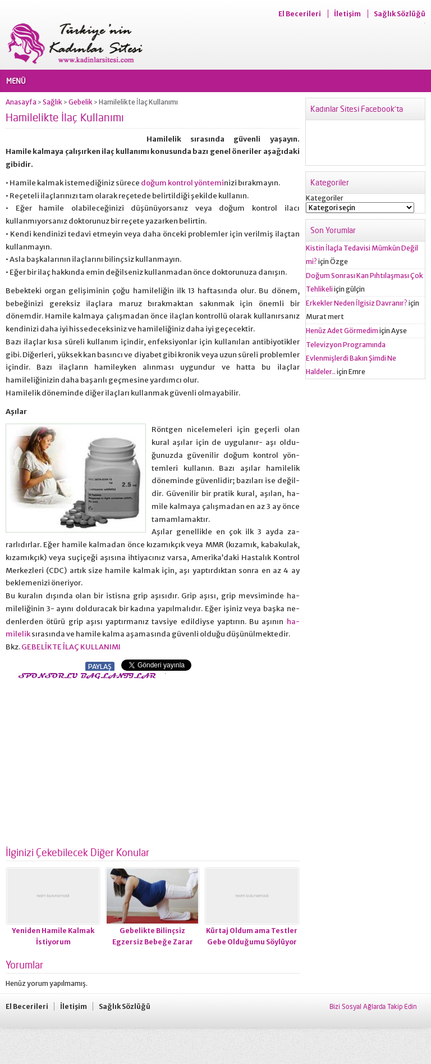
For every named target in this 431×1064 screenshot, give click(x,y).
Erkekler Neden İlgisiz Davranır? (356, 303)
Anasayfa (21, 102)
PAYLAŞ (100, 666)
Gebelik (80, 102)
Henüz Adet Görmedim (342, 330)
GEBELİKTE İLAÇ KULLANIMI (70, 647)
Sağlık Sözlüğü (399, 14)
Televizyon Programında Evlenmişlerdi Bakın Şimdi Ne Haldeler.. (351, 358)
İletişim (347, 14)
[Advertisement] (100, 759)
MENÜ (16, 80)
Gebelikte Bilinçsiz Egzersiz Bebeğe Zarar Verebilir (152, 941)
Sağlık (52, 102)
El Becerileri (299, 14)
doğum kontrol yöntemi (182, 183)
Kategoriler (324, 198)
